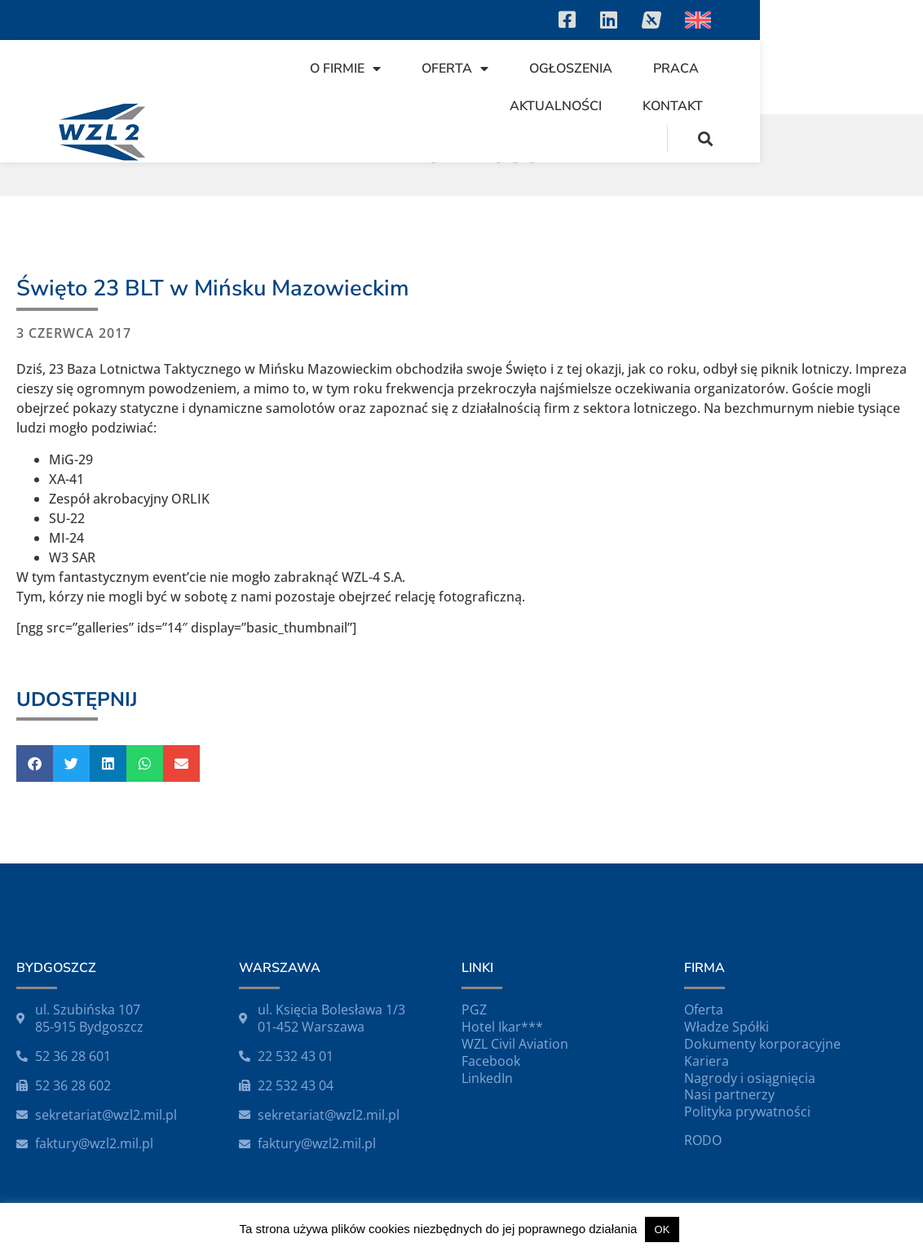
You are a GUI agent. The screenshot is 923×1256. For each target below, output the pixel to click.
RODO (703, 1140)
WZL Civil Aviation (515, 1044)
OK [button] (662, 1229)
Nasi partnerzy (729, 1094)
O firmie (375, 68)
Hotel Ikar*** (502, 1027)
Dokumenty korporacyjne (762, 1044)
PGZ (474, 1010)
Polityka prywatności (747, 1112)
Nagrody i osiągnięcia (749, 1078)
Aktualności (816, 69)
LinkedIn (487, 1078)
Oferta (485, 68)
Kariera (706, 1061)
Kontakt (836, 106)
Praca (706, 69)
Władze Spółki (726, 1027)
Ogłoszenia (601, 69)
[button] (868, 138)
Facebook (491, 1061)
